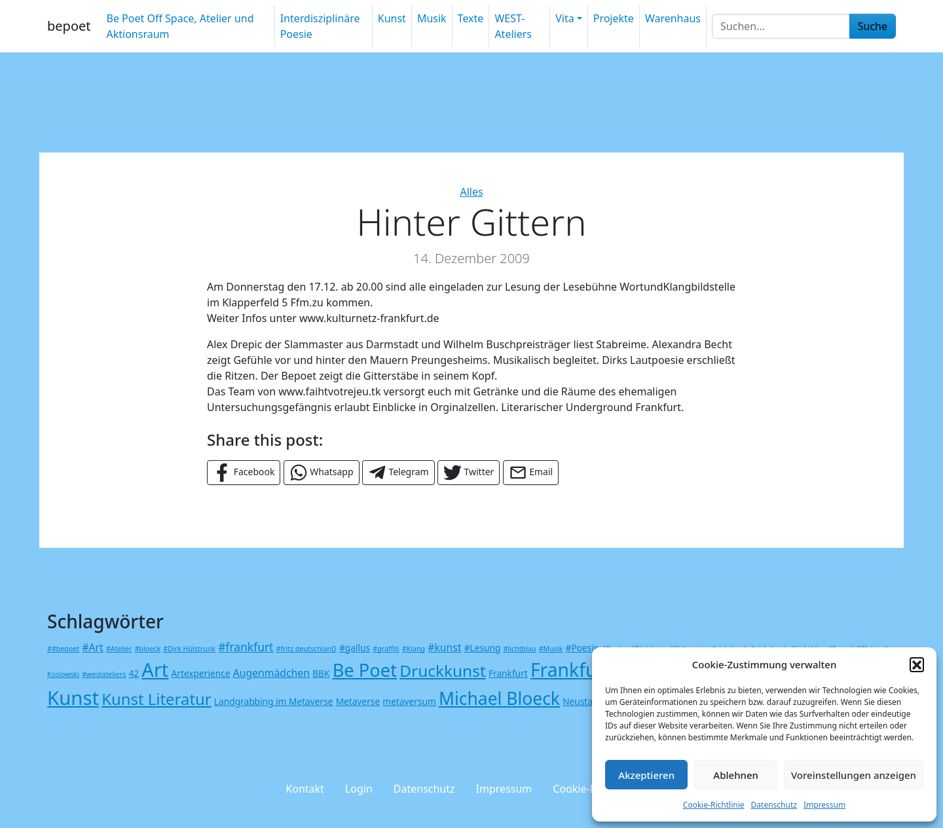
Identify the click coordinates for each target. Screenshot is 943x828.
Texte (471, 18)
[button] (916, 664)
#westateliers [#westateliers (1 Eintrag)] (104, 674)
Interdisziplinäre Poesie (320, 26)
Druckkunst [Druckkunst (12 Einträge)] (442, 670)
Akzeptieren (646, 775)
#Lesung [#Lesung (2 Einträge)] (482, 647)
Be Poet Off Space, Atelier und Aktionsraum (179, 26)
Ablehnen (735, 775)
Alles (471, 192)
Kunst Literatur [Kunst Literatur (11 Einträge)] (156, 699)
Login (359, 789)
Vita (564, 18)
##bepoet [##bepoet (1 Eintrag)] (63, 648)
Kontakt (305, 789)
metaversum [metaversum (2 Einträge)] (408, 701)
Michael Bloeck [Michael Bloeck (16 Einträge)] (499, 698)
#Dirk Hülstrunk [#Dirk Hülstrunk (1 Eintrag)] (189, 648)
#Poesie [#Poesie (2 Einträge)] (582, 647)
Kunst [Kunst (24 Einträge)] (73, 698)
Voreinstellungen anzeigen (853, 775)
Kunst (392, 18)
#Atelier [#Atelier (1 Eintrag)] (119, 648)
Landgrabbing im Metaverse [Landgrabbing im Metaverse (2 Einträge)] (273, 701)
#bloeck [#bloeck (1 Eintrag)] (147, 648)
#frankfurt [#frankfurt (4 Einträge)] (245, 647)
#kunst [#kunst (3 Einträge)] (444, 647)
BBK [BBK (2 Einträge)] (320, 673)
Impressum (824, 804)
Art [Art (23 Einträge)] (154, 669)
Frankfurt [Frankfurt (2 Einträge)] (508, 673)
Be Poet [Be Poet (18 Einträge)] (365, 670)
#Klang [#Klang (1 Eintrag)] (413, 648)
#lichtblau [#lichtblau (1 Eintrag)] (520, 648)
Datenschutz (774, 804)
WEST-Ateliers (513, 26)
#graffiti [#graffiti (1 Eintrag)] (386, 648)
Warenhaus (673, 18)
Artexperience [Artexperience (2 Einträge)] (201, 673)
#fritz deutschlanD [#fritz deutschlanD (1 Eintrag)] (306, 648)
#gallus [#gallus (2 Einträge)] (354, 647)
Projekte (613, 18)
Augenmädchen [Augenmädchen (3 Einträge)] (271, 673)
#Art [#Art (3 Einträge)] (92, 647)
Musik (432, 18)
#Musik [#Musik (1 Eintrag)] (551, 648)
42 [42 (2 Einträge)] (133, 673)
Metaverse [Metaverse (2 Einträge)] (358, 701)
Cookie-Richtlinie (714, 804)
